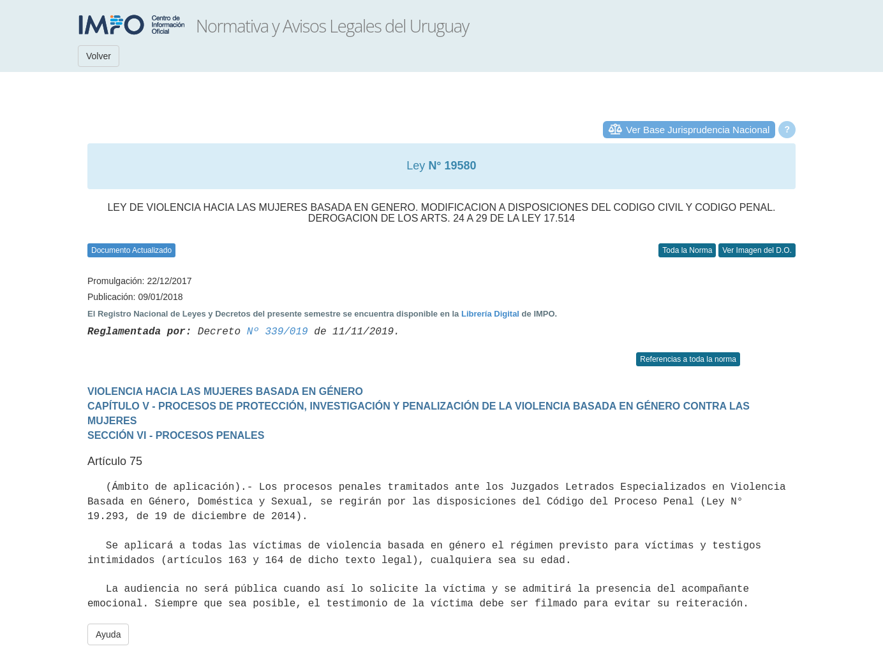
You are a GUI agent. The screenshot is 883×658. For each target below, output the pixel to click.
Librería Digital (490, 313)
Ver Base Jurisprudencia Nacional (697, 129)
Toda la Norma (687, 250)
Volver (98, 56)
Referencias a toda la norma (688, 359)
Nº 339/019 (277, 332)
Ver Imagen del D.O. (757, 250)
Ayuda (108, 634)
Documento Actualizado (131, 250)
